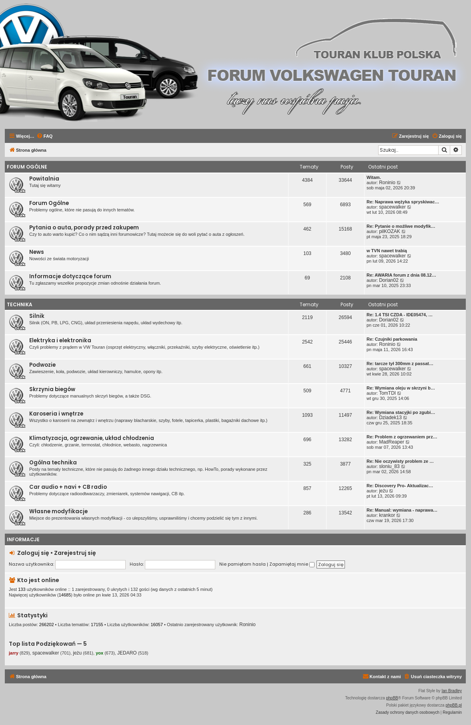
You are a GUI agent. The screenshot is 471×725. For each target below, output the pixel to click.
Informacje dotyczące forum (70, 276)
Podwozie (42, 365)
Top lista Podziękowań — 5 (48, 644)
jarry (13, 653)
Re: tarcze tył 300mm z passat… (400, 363)
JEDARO (127, 653)
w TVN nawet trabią (387, 250)
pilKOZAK (389, 231)
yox (99, 653)
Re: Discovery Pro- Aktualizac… (400, 485)
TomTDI (387, 393)
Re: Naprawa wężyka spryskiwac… (403, 201)
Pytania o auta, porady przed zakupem (84, 227)
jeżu (383, 491)
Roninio (387, 182)
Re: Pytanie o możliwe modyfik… (401, 226)
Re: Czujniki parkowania (392, 339)
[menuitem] (44, 136)
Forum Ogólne (27, 166)
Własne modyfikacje (58, 511)
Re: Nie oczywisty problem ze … (400, 461)
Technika (19, 304)
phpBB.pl (453, 705)
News (36, 252)
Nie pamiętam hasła (242, 564)
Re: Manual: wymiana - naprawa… (402, 510)
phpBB (392, 698)
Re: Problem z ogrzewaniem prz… (402, 436)
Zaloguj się (33, 553)
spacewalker (392, 207)
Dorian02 (389, 280)
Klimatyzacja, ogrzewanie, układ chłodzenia (91, 438)
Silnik (36, 316)
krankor (387, 515)
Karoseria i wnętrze (56, 414)
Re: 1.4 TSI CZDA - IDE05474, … (400, 314)
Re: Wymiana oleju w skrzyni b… (401, 388)
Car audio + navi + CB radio (68, 487)
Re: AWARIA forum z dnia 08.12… (401, 275)
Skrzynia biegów (52, 389)
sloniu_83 (389, 466)
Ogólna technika (53, 462)
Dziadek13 (390, 417)
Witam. (374, 177)
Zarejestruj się (75, 553)
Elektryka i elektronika (60, 340)
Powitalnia (44, 179)
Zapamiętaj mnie (292, 564)
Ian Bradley (451, 691)
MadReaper (391, 442)
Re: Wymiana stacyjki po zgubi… (401, 412)
